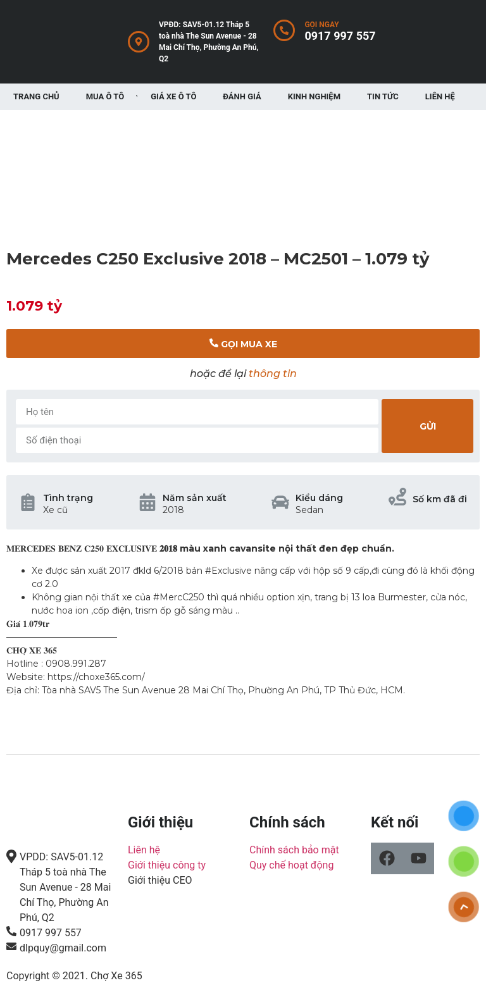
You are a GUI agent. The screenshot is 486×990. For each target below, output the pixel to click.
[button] (243, 343)
